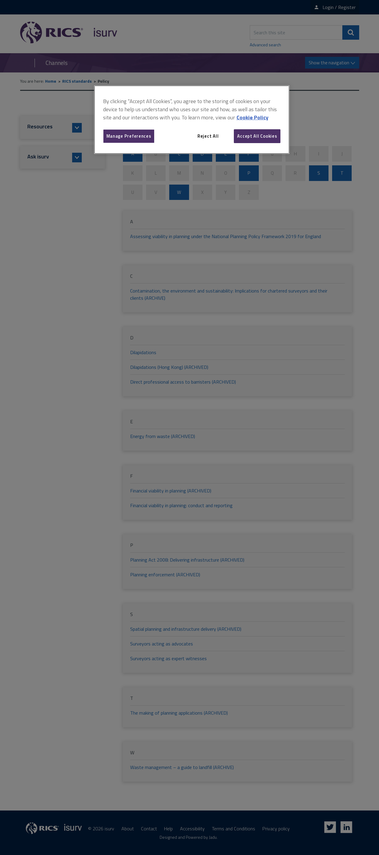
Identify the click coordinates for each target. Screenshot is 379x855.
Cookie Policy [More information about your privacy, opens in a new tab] (252, 117)
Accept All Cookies (257, 136)
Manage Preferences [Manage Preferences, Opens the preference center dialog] (128, 136)
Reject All (208, 136)
